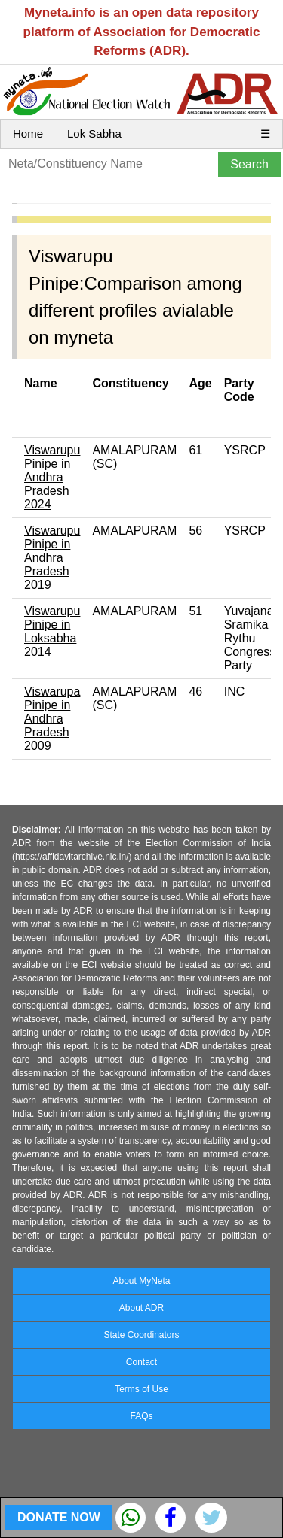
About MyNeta (141, 1281)
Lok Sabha (94, 133)
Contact (141, 1362)
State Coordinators (141, 1335)
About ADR (141, 1308)
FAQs (141, 1416)
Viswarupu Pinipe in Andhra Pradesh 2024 (52, 477)
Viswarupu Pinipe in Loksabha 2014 (52, 631)
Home (28, 133)
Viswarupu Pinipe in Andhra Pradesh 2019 (52, 557)
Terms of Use (141, 1389)
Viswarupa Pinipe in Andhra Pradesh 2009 (52, 718)
